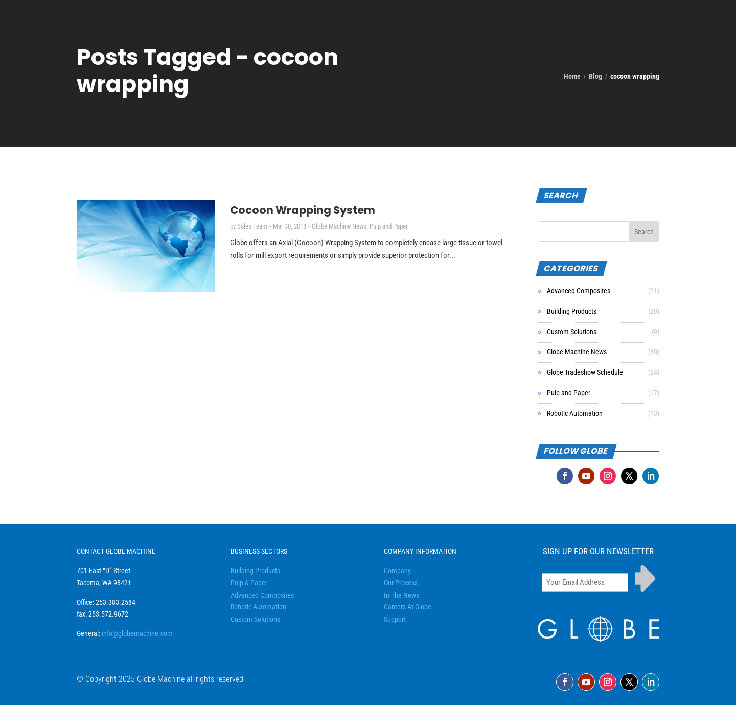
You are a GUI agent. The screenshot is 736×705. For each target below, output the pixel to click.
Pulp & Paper (249, 583)
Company (397, 570)
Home (572, 76)
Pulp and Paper (389, 226)
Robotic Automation (575, 413)
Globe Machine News (339, 226)
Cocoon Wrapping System (302, 209)
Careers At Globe (407, 607)
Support (395, 619)
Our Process (401, 583)
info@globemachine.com (137, 633)
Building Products (571, 311)
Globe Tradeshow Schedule (585, 372)
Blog (595, 76)
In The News (401, 595)
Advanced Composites (578, 291)
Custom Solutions (571, 332)
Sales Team (252, 226)
